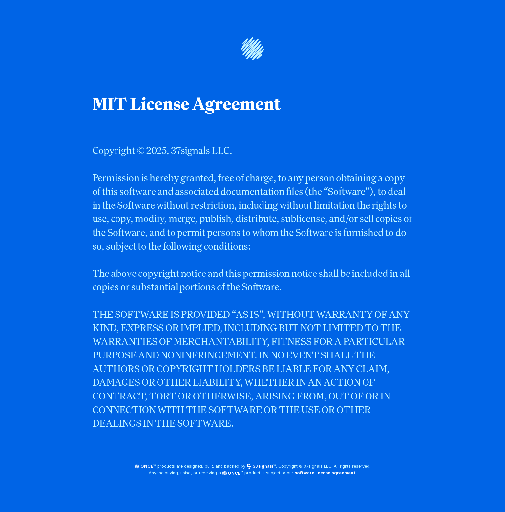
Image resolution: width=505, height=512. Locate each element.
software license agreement (325, 472)
